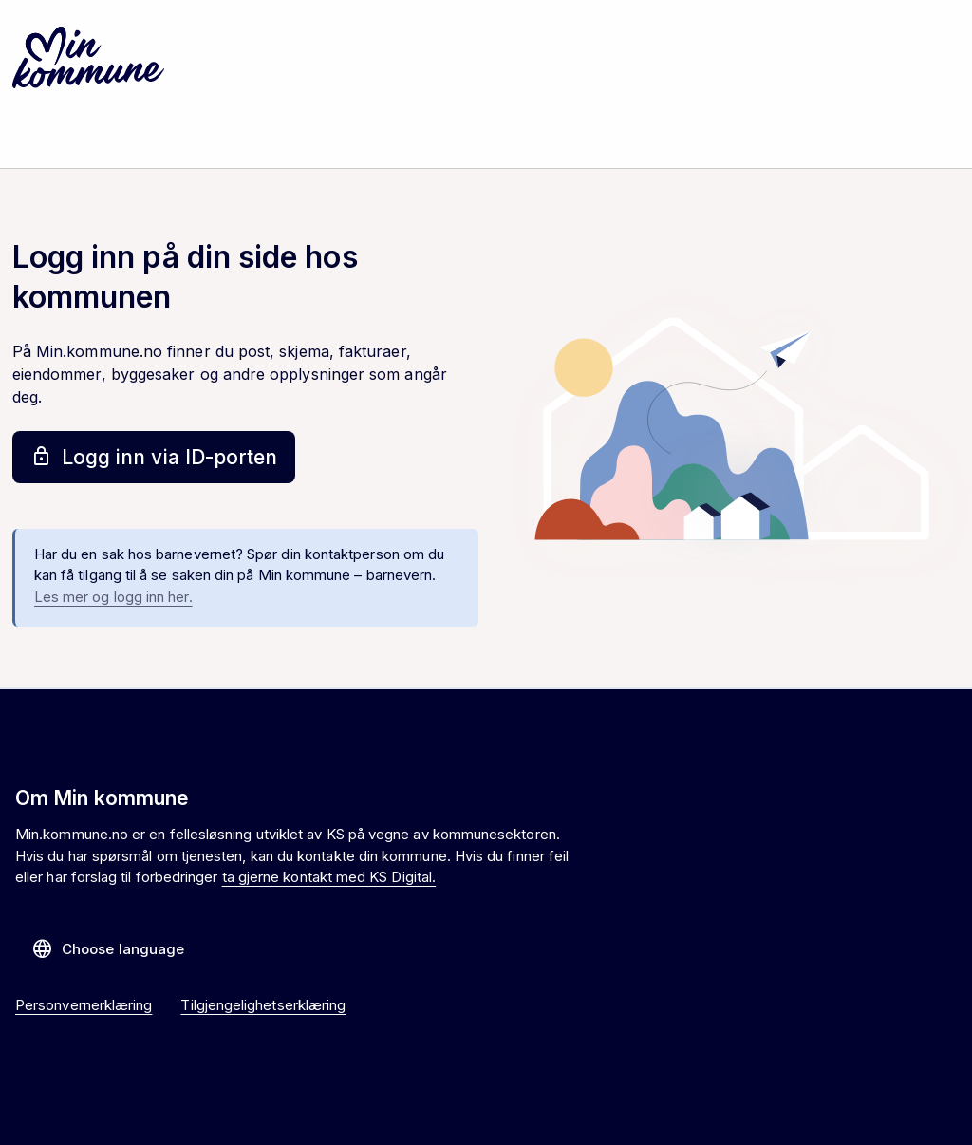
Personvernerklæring (83, 1005)
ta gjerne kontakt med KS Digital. (329, 877)
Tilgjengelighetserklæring (263, 1005)
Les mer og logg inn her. (113, 597)
